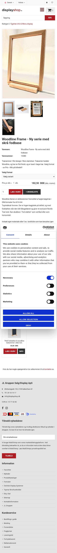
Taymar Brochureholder (12, 490)
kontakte (47, 369)
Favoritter (7, 470)
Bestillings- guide (10, 519)
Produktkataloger (10, 478)
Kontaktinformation (11, 502)
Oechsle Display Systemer (13, 486)
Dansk (10, 2)
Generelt (7, 547)
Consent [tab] (10, 235)
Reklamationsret (10, 543)
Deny (28, 325)
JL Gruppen (8, 506)
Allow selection (28, 319)
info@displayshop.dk (12, 396)
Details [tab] (28, 235)
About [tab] (47, 235)
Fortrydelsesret (9, 539)
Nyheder (7, 474)
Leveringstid (8, 535)
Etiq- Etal (7, 494)
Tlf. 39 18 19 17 (10, 393)
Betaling (7, 523)
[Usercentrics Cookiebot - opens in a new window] (42, 227)
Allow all (28, 313)
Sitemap (7, 498)
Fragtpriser (8, 531)
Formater (7, 482)
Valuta (21, 2)
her (44, 449)
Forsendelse (8, 527)
